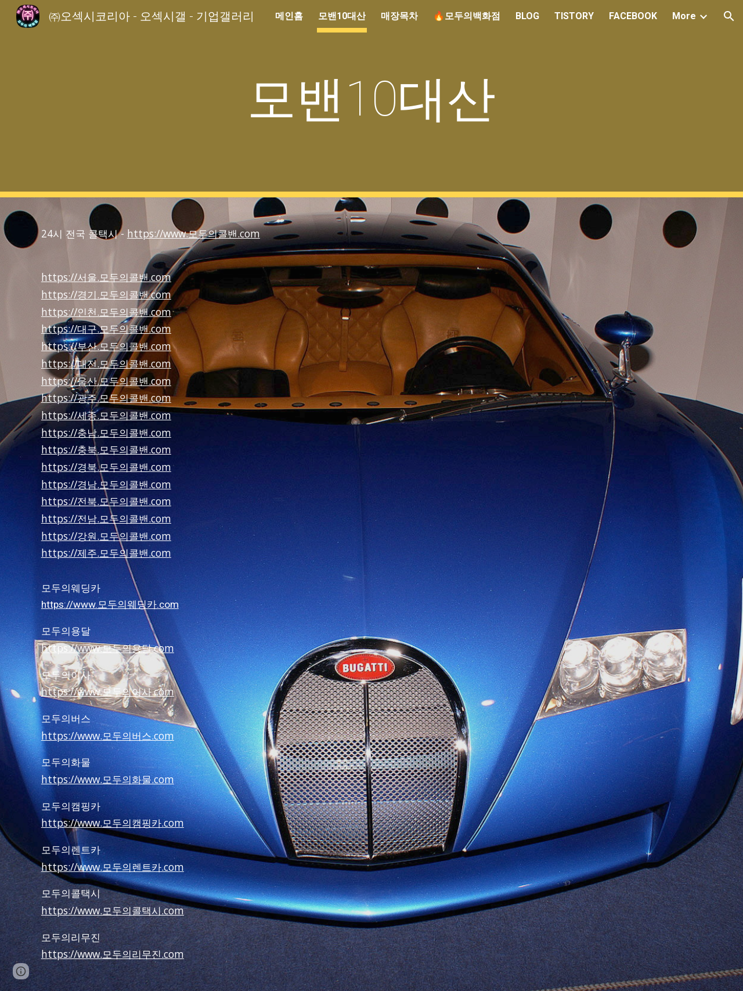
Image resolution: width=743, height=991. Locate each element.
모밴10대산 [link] (342, 15)
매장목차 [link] (399, 15)
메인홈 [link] (289, 15)
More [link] (684, 15)
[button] (729, 16)
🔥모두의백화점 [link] (466, 15)
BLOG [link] (527, 15)
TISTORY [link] (574, 15)
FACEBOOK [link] (633, 15)
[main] (371, 99)
